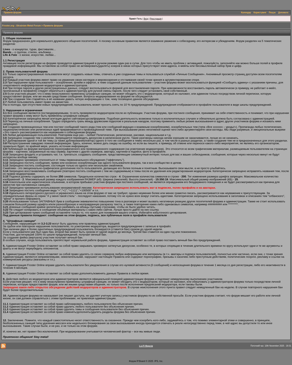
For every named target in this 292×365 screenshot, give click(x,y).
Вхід (146, 18)
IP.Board (140, 361)
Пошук (272, 12)
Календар (246, 12)
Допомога (283, 12)
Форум (132, 361)
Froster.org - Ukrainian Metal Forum (21, 25)
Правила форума (12, 12)
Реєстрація (156, 18)
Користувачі (260, 12)
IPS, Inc (159, 361)
